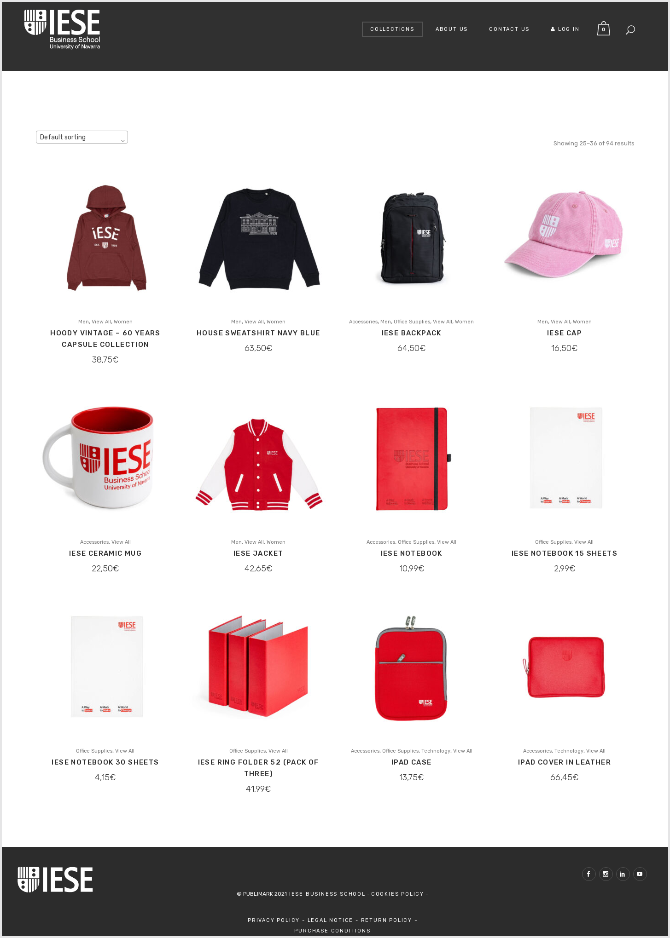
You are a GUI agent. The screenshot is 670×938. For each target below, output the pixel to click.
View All (101, 322)
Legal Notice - (334, 920)
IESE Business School (326, 894)
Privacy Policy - (278, 920)
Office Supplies (412, 322)
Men (83, 322)
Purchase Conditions (332, 931)
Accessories (363, 322)
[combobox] (82, 137)
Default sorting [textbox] (63, 137)
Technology (435, 751)
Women (123, 322)
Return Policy (387, 920)
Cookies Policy (397, 894)
